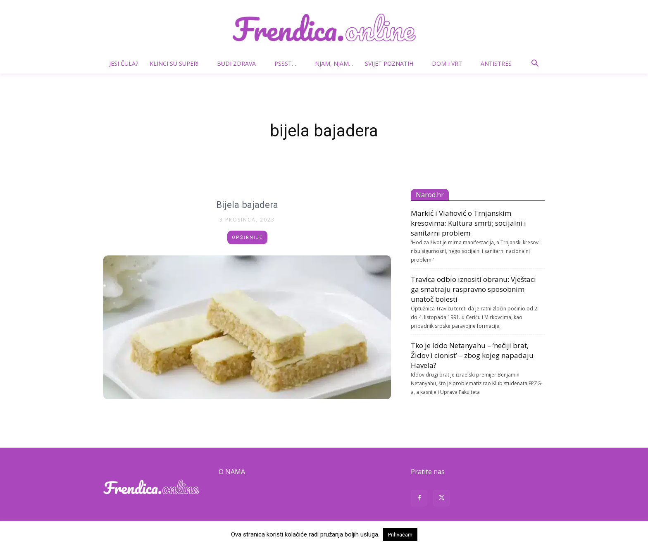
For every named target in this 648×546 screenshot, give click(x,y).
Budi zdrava (239, 63)
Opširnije (247, 237)
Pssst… (288, 63)
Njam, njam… (334, 63)
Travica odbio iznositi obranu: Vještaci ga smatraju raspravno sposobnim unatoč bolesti (473, 289)
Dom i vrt (450, 63)
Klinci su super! (177, 63)
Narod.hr (430, 194)
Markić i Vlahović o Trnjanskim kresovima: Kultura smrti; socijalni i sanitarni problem (468, 223)
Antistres (496, 63)
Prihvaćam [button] (400, 535)
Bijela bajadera (247, 204)
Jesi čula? (123, 63)
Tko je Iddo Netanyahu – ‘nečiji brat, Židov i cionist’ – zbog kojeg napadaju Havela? (472, 355)
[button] (535, 64)
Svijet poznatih (392, 63)
